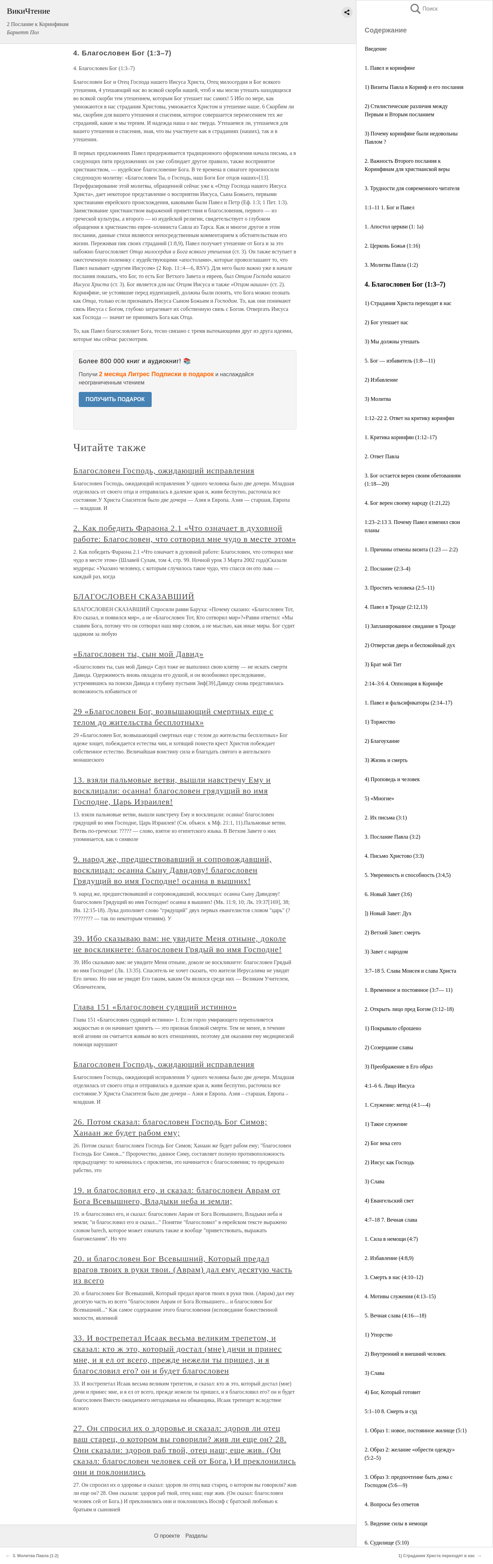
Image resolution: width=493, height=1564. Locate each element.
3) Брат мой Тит (383, 664)
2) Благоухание (382, 741)
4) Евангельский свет (389, 1201)
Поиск (423, 9)
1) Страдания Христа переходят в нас (408, 303)
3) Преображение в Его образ (398, 1066)
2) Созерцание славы (389, 1047)
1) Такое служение (386, 1124)
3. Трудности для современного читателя (412, 188)
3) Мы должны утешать (392, 341)
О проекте (167, 1536)
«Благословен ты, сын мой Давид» (138, 653)
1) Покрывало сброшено (393, 1028)
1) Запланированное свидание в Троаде (410, 626)
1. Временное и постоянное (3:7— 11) (409, 990)
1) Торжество (380, 722)
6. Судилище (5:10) (387, 1543)
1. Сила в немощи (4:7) (391, 1239)
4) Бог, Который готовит (392, 1392)
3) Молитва (378, 399)
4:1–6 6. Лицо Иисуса (390, 1086)
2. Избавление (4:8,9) (389, 1258)
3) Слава (374, 1181)
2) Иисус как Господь (389, 1162)
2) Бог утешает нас (386, 322)
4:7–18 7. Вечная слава (391, 1220)
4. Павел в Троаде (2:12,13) (396, 607)
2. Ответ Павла (382, 456)
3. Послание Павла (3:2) (392, 837)
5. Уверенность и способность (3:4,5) (408, 875)
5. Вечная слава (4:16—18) (395, 1315)
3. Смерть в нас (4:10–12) (394, 1277)
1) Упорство (378, 1335)
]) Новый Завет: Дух (388, 913)
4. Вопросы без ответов (392, 1504)
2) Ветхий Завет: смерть (392, 932)
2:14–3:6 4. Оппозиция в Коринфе (404, 683)
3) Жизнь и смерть (386, 760)
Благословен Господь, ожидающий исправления (163, 470)
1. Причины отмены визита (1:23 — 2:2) (411, 549)
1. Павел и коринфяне (390, 68)
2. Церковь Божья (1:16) (392, 246)
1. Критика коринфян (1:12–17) (401, 437)
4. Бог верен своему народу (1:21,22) (407, 503)
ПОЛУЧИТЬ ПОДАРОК (115, 399)
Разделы (196, 1536)
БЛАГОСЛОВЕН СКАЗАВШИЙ (133, 596)
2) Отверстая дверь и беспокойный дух (410, 645)
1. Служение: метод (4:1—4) (397, 1105)
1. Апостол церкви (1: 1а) (394, 226)
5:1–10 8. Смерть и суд (391, 1411)
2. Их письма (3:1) (386, 817)
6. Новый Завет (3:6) (388, 894)
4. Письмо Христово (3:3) (394, 856)
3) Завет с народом (386, 952)
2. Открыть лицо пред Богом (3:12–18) (409, 1009)
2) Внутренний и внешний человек (405, 1354)
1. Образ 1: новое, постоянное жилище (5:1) (416, 1430)
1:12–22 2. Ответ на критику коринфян (409, 418)
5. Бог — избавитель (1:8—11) (400, 361)
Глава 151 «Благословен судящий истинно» (155, 1006)
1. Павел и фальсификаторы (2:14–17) (408, 703)
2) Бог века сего (383, 1143)
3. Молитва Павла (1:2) (391, 265)
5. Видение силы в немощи (396, 1523)
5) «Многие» (379, 798)
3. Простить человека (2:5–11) (399, 588)
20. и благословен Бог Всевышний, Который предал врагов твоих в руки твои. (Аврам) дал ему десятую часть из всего (182, 1269)
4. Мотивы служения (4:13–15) (400, 1296)
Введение (376, 49)
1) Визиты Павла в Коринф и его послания (414, 87)
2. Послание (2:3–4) (387, 568)
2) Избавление (381, 380)
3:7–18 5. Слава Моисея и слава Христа (410, 971)
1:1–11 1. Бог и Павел (389, 207)
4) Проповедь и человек (392, 779)
